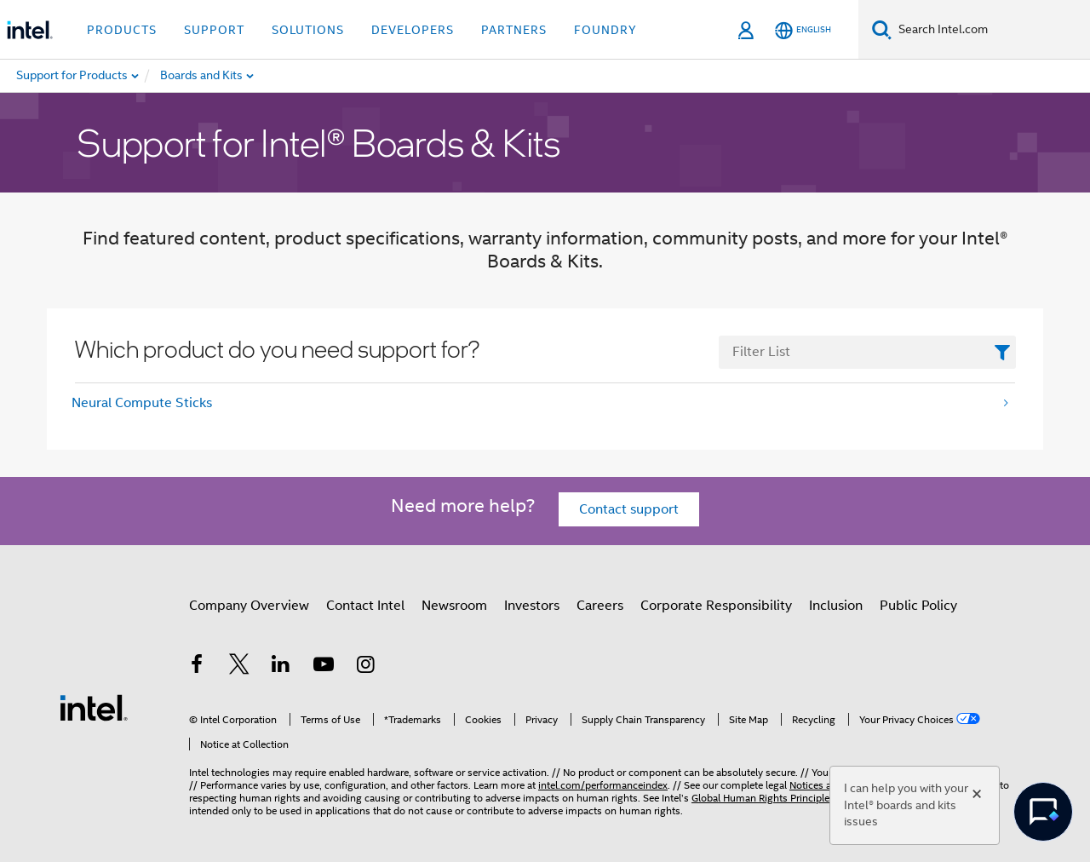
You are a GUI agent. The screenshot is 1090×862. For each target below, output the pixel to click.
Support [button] (214, 29)
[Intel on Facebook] (196, 667)
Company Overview (249, 605)
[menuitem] (243, 75)
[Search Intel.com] (991, 30)
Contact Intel (365, 605)
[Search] (882, 29)
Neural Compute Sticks (142, 402)
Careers (600, 605)
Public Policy (918, 605)
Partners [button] (514, 29)
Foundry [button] (605, 29)
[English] (803, 30)
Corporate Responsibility (716, 605)
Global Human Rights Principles (763, 797)
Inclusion (836, 605)
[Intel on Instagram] (365, 667)
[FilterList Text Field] (867, 352)
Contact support (629, 509)
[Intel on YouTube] (323, 667)
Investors (531, 605)
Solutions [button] (308, 29)
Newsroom (454, 605)
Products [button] (122, 29)
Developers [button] (412, 29)
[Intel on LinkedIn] (281, 667)
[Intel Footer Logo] (94, 706)
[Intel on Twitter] (239, 667)
